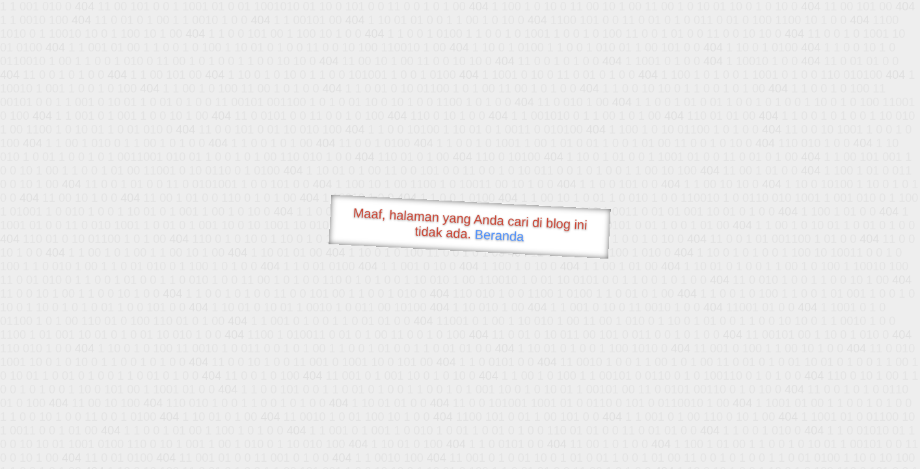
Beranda (499, 235)
